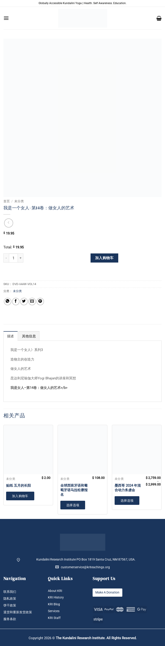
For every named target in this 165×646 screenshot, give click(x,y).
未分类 (19, 201)
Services (53, 611)
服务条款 (9, 619)
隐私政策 (9, 599)
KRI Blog (54, 604)
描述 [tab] (10, 336)
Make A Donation (107, 592)
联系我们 (9, 592)
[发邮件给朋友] (32, 301)
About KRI (55, 591)
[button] (6, 18)
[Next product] (8, 223)
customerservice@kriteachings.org (82, 567)
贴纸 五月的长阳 (18, 485)
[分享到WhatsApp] (7, 301)
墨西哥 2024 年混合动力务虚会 (128, 487)
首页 (6, 201)
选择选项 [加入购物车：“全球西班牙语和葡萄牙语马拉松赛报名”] (72, 505)
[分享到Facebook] (16, 301)
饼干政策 (9, 605)
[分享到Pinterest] (40, 301)
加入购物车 (104, 258)
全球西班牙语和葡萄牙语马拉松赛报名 (74, 490)
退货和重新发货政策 (17, 612)
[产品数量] (13, 258)
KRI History (56, 598)
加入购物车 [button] (20, 496)
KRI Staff (54, 618)
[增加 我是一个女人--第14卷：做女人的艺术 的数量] (20, 258)
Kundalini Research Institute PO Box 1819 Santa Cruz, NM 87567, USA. (85, 559)
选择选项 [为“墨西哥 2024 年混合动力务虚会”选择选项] (127, 500)
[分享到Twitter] (24, 301)
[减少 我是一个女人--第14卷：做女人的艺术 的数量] (6, 258)
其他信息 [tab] (29, 336)
